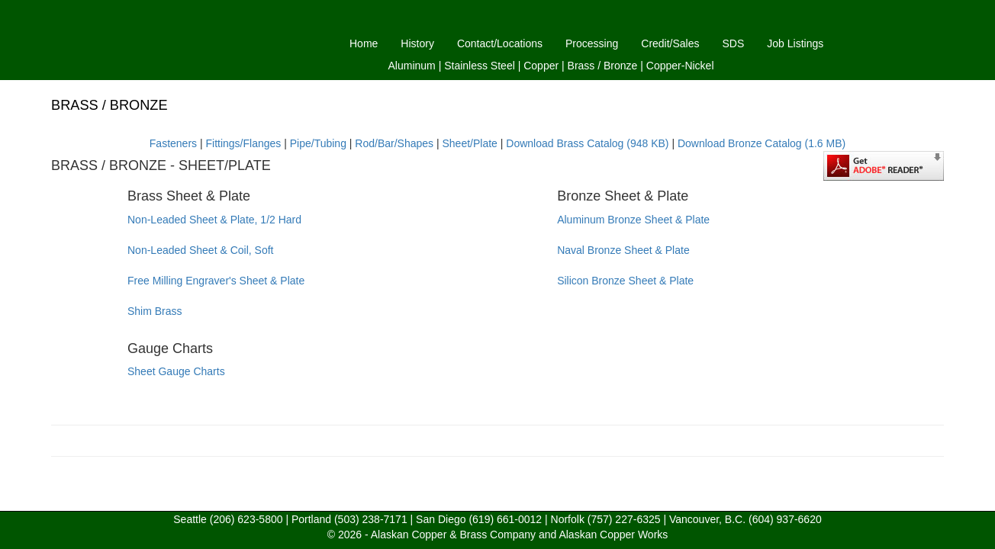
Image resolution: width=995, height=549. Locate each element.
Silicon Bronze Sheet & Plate (625, 280)
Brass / (584, 65)
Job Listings (795, 43)
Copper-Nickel (680, 65)
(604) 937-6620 (785, 519)
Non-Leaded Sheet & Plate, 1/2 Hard (214, 220)
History (417, 43)
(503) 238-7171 (370, 519)
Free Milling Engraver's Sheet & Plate (215, 280)
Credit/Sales (670, 43)
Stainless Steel (479, 65)
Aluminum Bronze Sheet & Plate (633, 220)
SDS (734, 43)
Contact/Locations (500, 43)
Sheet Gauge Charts (176, 371)
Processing (591, 43)
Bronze (620, 65)
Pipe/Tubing (318, 143)
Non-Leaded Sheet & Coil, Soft (200, 250)
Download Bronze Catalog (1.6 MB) (761, 143)
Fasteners (173, 143)
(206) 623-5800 (246, 519)
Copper (541, 65)
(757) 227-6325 (624, 519)
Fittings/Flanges (243, 143)
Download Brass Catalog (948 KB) (587, 143)
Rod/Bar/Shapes (394, 143)
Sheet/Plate (470, 143)
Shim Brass (154, 311)
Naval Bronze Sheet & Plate (623, 250)
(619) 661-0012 (505, 519)
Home (363, 43)
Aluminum (412, 65)
